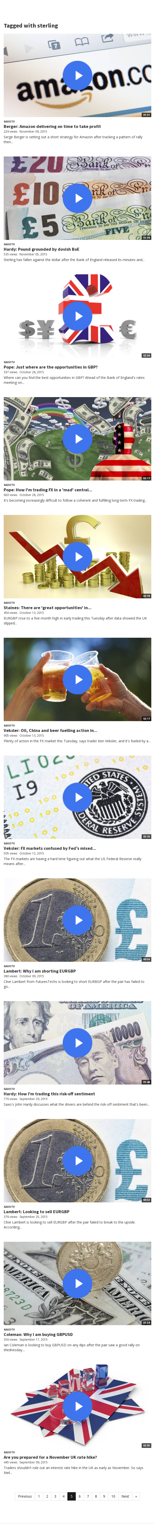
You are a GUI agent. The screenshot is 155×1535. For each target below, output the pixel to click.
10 (113, 1496)
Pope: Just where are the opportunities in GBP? (51, 367)
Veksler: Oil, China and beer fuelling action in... (50, 730)
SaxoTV (9, 121)
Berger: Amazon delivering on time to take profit (52, 126)
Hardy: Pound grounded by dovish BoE (41, 249)
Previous (25, 1496)
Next (125, 1496)
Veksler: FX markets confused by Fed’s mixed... (50, 848)
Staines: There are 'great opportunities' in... (48, 607)
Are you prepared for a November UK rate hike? (50, 1457)
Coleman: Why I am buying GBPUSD (38, 1334)
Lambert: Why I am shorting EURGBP (40, 971)
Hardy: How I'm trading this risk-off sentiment (49, 1094)
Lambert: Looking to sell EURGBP (36, 1211)
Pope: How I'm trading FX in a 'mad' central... (48, 490)
